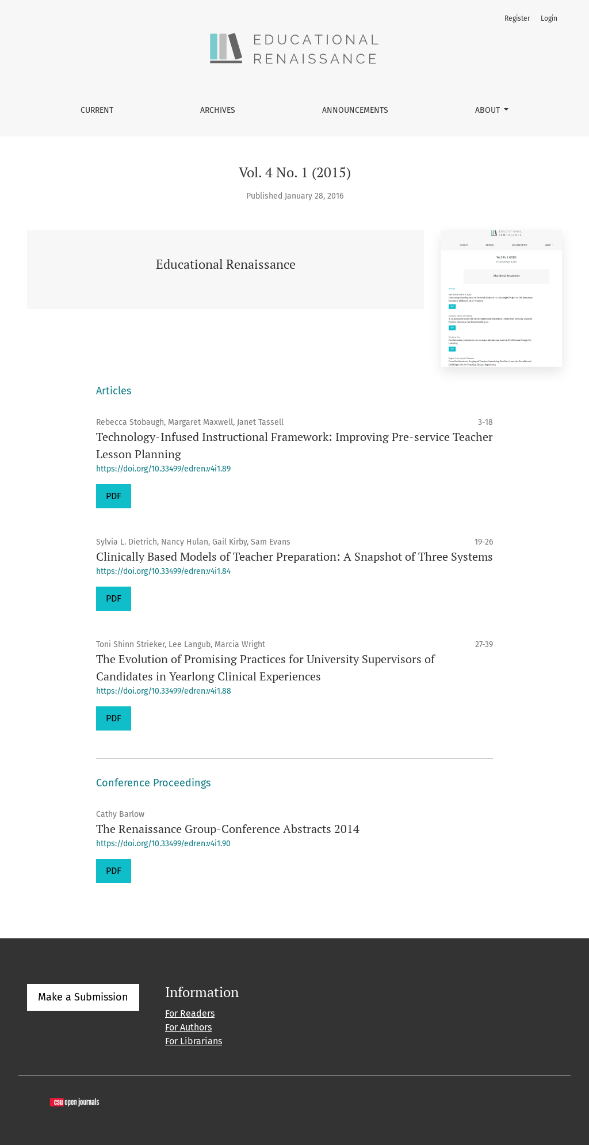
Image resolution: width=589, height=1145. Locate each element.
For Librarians (193, 1041)
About (488, 110)
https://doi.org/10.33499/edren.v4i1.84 (163, 571)
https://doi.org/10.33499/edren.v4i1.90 (163, 844)
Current (97, 110)
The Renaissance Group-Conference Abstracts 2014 (227, 828)
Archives (217, 110)
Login (549, 18)
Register (517, 18)
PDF (113, 495)
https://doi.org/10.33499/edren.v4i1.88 (163, 691)
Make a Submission (83, 997)
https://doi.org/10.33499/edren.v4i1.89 (163, 469)
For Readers (190, 1013)
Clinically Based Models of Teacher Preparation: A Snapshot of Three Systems (294, 556)
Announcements (355, 110)
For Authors (188, 1027)
